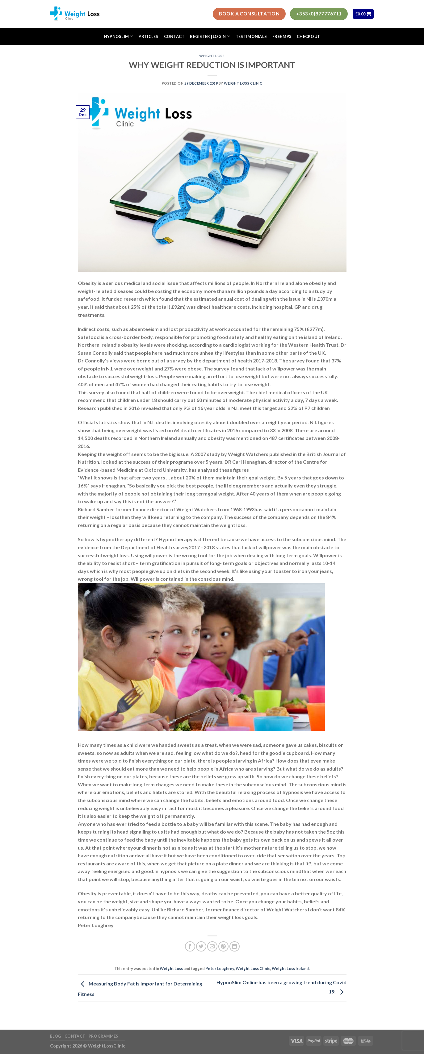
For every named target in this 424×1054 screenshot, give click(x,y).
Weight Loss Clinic (243, 83)
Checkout (308, 36)
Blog (55, 1036)
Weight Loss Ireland (290, 968)
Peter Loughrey (219, 968)
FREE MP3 (281, 36)
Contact (174, 36)
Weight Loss (212, 56)
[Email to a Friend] (212, 946)
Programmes (103, 1036)
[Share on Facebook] (190, 946)
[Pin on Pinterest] (223, 946)
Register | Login (210, 36)
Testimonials (251, 36)
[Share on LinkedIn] (234, 946)
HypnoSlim (118, 36)
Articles (148, 36)
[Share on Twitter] (201, 946)
